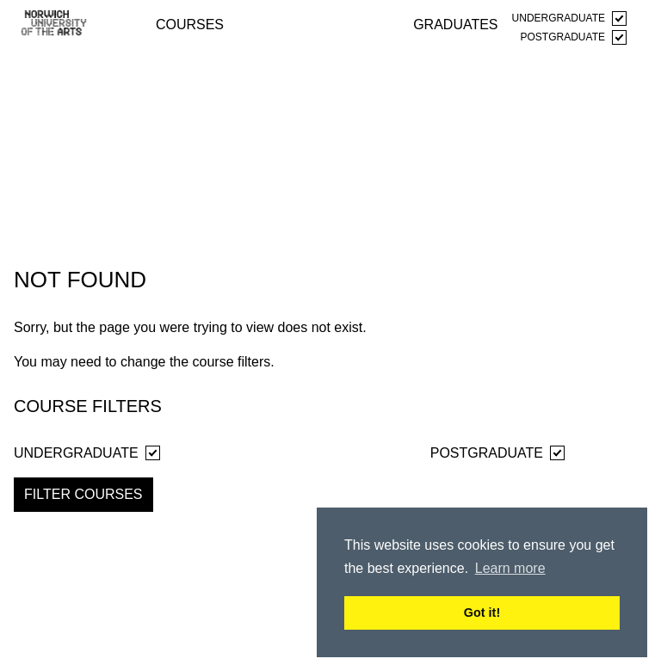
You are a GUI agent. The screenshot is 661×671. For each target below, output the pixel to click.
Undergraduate (569, 18)
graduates (455, 23)
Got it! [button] (482, 612)
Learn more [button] (510, 568)
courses (190, 23)
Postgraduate (574, 37)
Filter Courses (83, 494)
